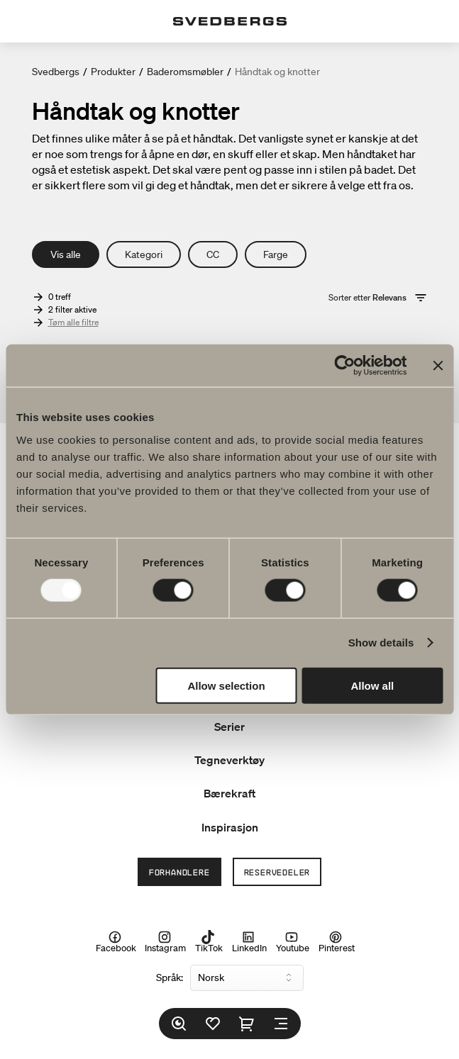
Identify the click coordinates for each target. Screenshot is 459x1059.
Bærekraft (229, 793)
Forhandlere (179, 872)
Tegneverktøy (229, 760)
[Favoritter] (212, 1023)
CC (212, 254)
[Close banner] (438, 366)
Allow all (372, 685)
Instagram (165, 942)
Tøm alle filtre (73, 322)
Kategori (143, 254)
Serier (229, 726)
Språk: (169, 977)
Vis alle (65, 254)
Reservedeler (277, 872)
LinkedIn (249, 942)
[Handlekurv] (246, 1023)
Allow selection (226, 685)
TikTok (209, 942)
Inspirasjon (229, 827)
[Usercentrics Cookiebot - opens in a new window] (344, 365)
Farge (275, 254)
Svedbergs (55, 71)
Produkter (113, 71)
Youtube (292, 942)
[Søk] (178, 1023)
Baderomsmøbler (185, 71)
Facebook (116, 942)
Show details (381, 643)
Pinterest (337, 942)
